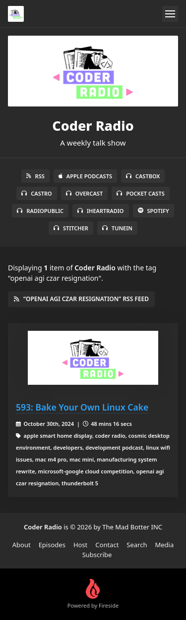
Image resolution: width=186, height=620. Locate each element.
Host (80, 544)
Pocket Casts (141, 193)
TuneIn (117, 228)
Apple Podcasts (85, 176)
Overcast (84, 193)
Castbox (143, 176)
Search (136, 544)
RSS (35, 176)
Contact (107, 544)
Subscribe (97, 554)
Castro (36, 193)
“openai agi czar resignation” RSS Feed (81, 299)
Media (164, 544)
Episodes (52, 544)
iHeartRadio (100, 210)
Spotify (153, 210)
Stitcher (71, 228)
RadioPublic (40, 210)
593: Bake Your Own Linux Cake (82, 407)
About (21, 544)
